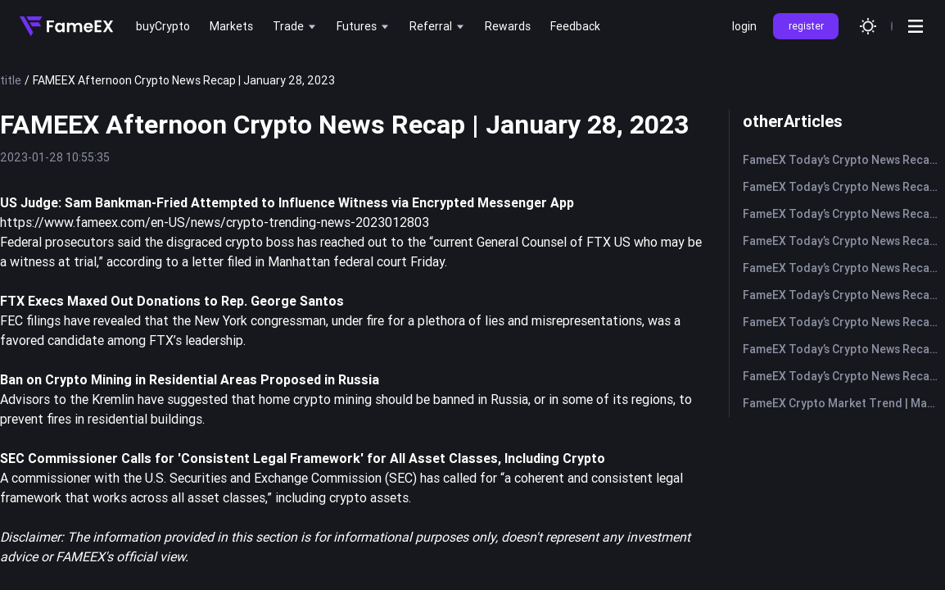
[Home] (66, 26)
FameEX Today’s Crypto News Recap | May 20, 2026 (844, 213)
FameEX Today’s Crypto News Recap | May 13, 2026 (844, 349)
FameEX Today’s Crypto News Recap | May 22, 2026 (844, 159)
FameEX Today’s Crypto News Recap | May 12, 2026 (844, 376)
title (10, 80)
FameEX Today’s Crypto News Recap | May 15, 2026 (844, 295)
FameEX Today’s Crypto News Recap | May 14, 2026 (844, 322)
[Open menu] (915, 26)
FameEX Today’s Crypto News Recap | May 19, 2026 (844, 241)
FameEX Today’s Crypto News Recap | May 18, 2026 (844, 268)
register (806, 26)
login (744, 26)
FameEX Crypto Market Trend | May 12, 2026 (844, 403)
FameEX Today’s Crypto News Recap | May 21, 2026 (844, 186)
